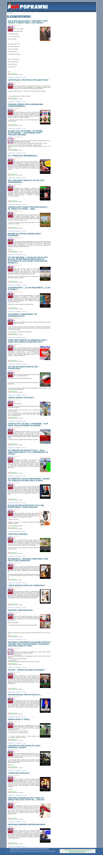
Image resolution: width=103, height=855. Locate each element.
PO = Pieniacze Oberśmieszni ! (23, 156)
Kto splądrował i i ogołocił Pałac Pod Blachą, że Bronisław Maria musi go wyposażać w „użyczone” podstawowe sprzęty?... (28, 260)
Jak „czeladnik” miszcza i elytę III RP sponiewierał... (26, 181)
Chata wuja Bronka (17, 534)
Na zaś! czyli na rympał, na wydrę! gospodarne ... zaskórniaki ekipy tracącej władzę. (25, 133)
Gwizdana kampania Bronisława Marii (26, 824)
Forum (29, 11)
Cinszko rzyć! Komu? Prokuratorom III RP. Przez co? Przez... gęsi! (27, 208)
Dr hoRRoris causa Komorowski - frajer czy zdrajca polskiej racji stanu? (29, 480)
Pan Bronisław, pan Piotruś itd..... (25, 695)
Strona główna (12, 11)
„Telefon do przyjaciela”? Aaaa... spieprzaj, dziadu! (24, 746)
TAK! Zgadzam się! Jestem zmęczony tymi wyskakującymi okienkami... (78, 851)
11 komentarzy (18, 667)
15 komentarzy (18, 254)
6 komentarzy (18, 337)
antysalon (10, 137)
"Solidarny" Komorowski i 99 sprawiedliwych (22, 315)
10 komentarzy (18, 77)
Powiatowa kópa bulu (19, 773)
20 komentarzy (18, 204)
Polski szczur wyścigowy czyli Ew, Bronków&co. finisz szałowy (26, 506)
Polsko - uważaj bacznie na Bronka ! (26, 670)
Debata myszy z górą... (19, 719)
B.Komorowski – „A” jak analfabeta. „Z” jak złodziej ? (29, 288)
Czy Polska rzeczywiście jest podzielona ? (23, 368)
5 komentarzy (18, 177)
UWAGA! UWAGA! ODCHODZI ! (21, 398)
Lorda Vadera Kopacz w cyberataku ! (27, 585)
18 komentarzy (18, 795)
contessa (10, 25)
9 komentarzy (18, 502)
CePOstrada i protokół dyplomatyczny (28, 80)
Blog (14, 77)
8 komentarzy (18, 101)
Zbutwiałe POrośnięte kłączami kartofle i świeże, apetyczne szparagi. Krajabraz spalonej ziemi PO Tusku (29, 644)
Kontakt (35, 11)
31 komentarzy (18, 447)
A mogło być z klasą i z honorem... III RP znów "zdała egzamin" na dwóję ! (28, 424)
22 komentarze (18, 770)
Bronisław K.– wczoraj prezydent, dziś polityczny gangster (28, 560)
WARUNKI (53, 851)
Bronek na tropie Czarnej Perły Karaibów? (24, 235)
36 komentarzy (18, 582)
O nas (24, 11)
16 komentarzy (18, 128)
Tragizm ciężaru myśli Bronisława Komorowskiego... (25, 105)
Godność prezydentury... (21, 610)
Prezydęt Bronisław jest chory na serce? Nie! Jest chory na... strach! (26, 799)
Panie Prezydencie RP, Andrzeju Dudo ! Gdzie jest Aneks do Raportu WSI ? (27, 341)
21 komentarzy (18, 311)
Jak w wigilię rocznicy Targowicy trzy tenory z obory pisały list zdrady (28, 22)
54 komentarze (18, 639)
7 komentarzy (18, 716)
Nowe (19, 11)
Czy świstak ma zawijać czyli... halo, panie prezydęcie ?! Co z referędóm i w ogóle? (28, 452)
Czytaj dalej (10, 77)
